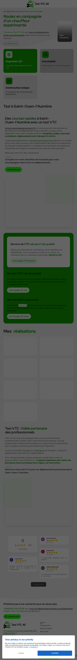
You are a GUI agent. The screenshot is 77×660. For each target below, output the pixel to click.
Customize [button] (21, 653)
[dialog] (38, 647)
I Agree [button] (55, 653)
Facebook (33, 647)
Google (25, 647)
